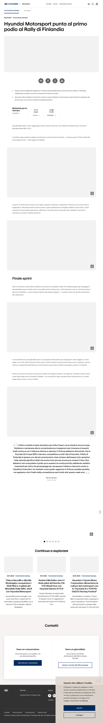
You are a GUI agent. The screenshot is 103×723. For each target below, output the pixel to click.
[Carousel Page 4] (53, 541)
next (100, 511)
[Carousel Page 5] (56, 541)
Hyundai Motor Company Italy (30, 694)
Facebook (47, 79)
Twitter (55, 79)
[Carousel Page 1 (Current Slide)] (44, 541)
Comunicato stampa (11, 10)
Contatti (15, 112)
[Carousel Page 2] (47, 541)
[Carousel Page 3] (50, 541)
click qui (85, 701)
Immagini (27, 10)
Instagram (54, 694)
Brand (55, 4)
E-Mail (40, 79)
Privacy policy (17, 711)
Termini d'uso (42, 711)
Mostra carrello (89, 4)
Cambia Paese (97, 4)
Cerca (93, 4)
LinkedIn (62, 79)
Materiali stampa (66, 4)
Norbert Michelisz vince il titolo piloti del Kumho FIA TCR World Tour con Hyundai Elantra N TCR (51, 583)
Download (92, 193)
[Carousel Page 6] (58, 541)
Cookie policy (30, 711)
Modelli (48, 4)
